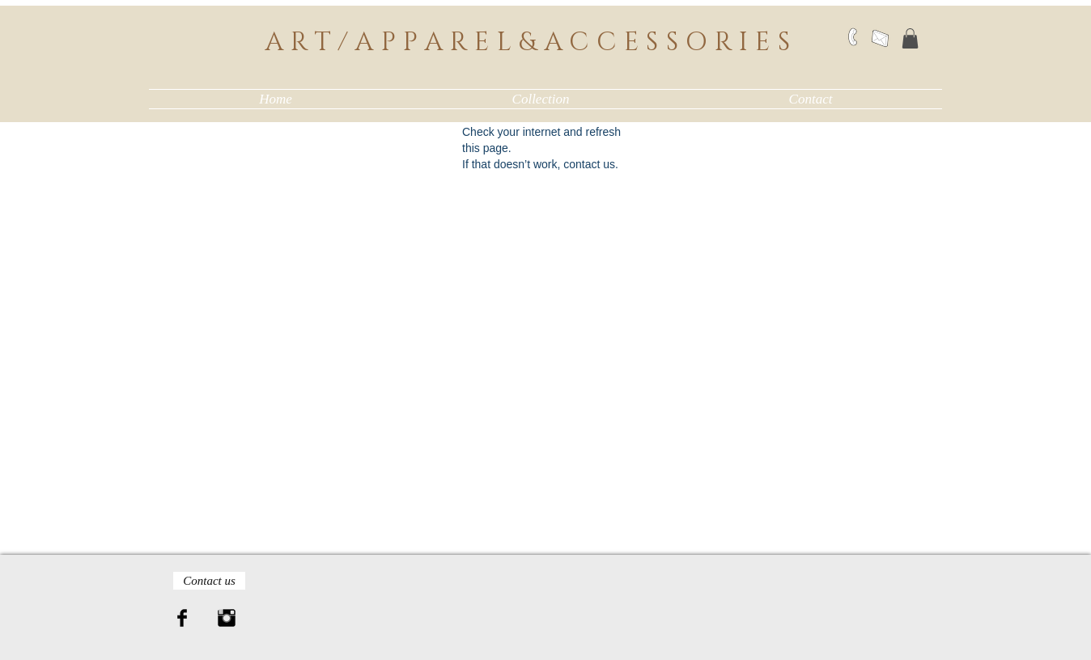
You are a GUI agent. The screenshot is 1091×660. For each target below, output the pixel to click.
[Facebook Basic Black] (182, 618)
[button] (910, 38)
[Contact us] (209, 581)
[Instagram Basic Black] (227, 618)
